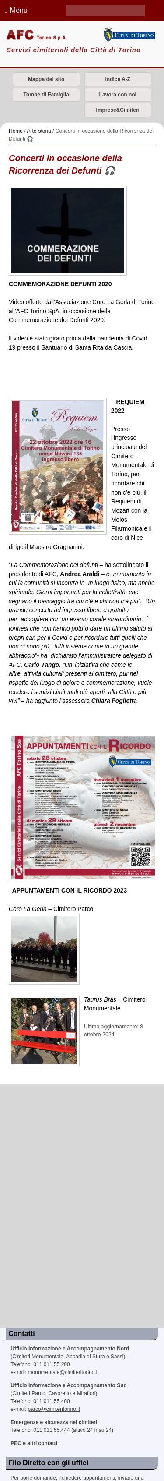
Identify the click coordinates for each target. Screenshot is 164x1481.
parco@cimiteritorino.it (54, 1409)
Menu (15, 10)
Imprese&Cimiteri (118, 110)
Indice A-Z (117, 79)
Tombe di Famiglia (46, 95)
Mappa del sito (46, 79)
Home (16, 131)
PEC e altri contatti (33, 1443)
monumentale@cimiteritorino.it (63, 1372)
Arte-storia (39, 131)
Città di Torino (129, 34)
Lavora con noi (117, 95)
